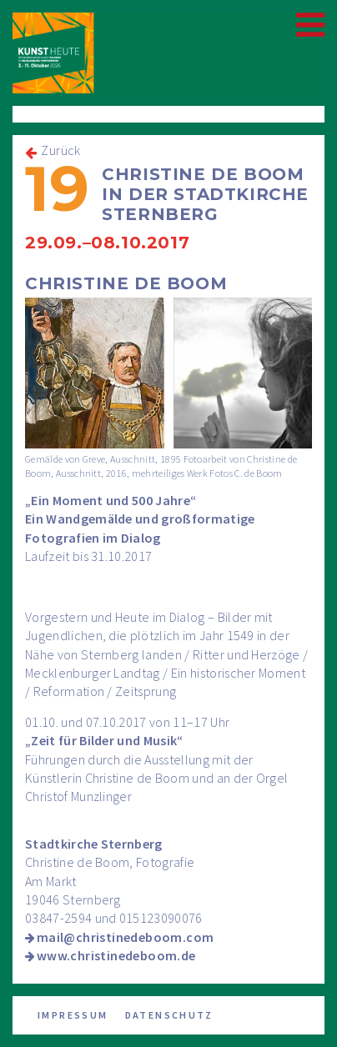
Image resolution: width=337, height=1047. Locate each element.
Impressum (73, 1015)
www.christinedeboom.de (116, 955)
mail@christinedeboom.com (125, 937)
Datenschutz (169, 1015)
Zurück (60, 150)
